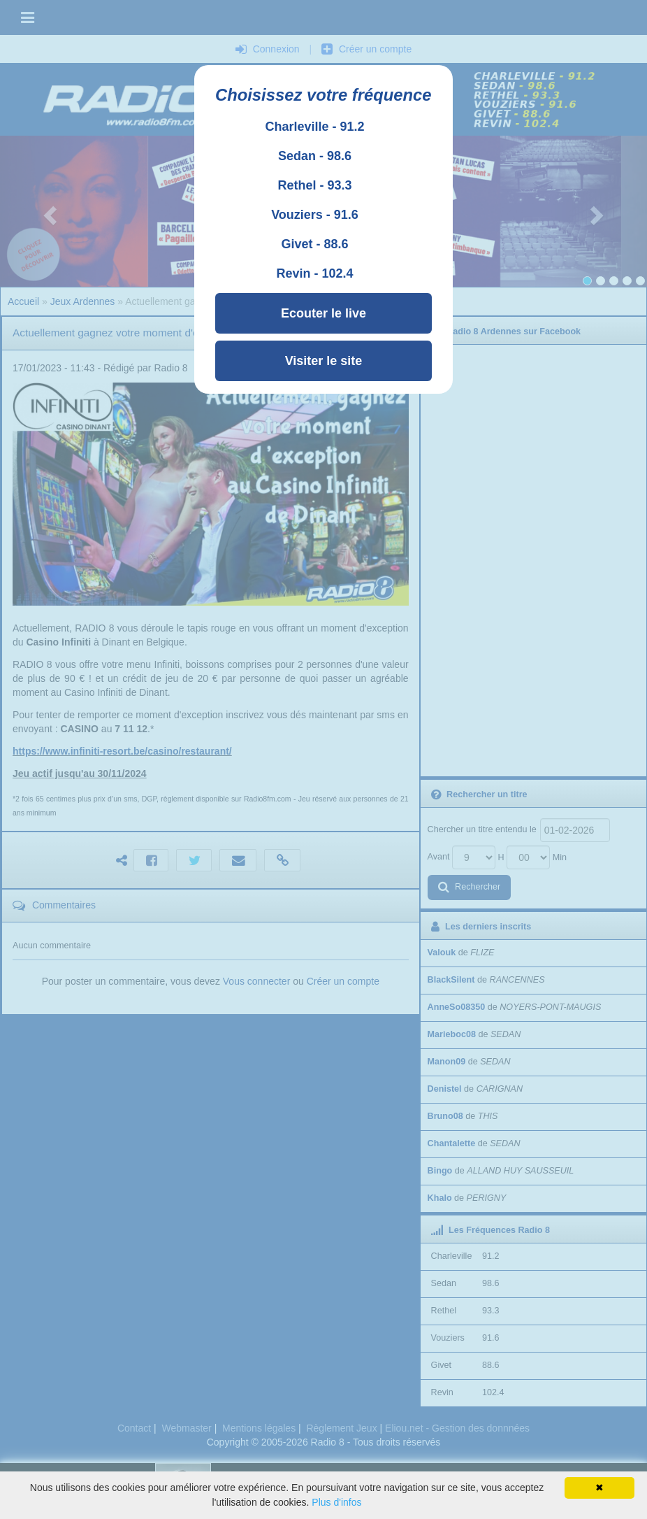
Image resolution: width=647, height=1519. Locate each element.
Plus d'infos (336, 1502)
